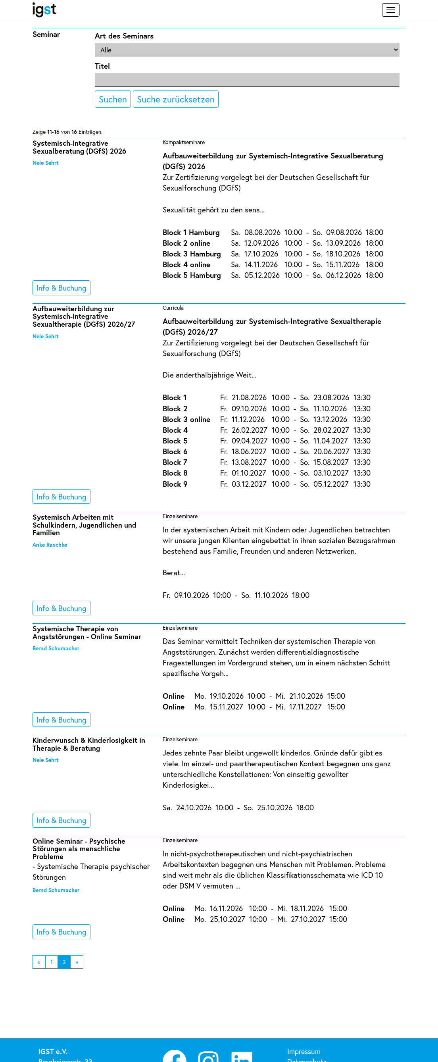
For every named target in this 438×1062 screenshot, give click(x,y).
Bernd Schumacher (56, 648)
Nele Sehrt (46, 162)
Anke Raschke (50, 544)
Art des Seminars (124, 35)
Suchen (113, 99)
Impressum (304, 1051)
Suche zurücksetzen (176, 99)
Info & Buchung (61, 288)
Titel (102, 66)
